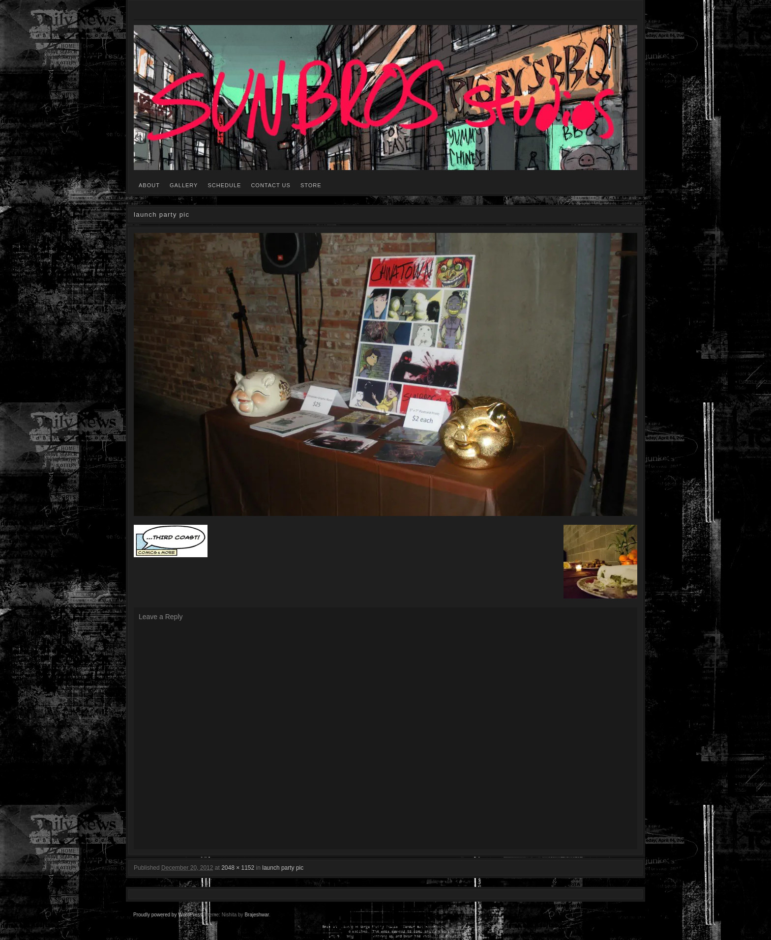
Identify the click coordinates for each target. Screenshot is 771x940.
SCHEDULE (224, 185)
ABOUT (149, 185)
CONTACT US (271, 185)
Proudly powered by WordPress (167, 914)
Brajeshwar (256, 914)
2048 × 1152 (237, 867)
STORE (311, 185)
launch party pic (282, 867)
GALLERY (184, 185)
